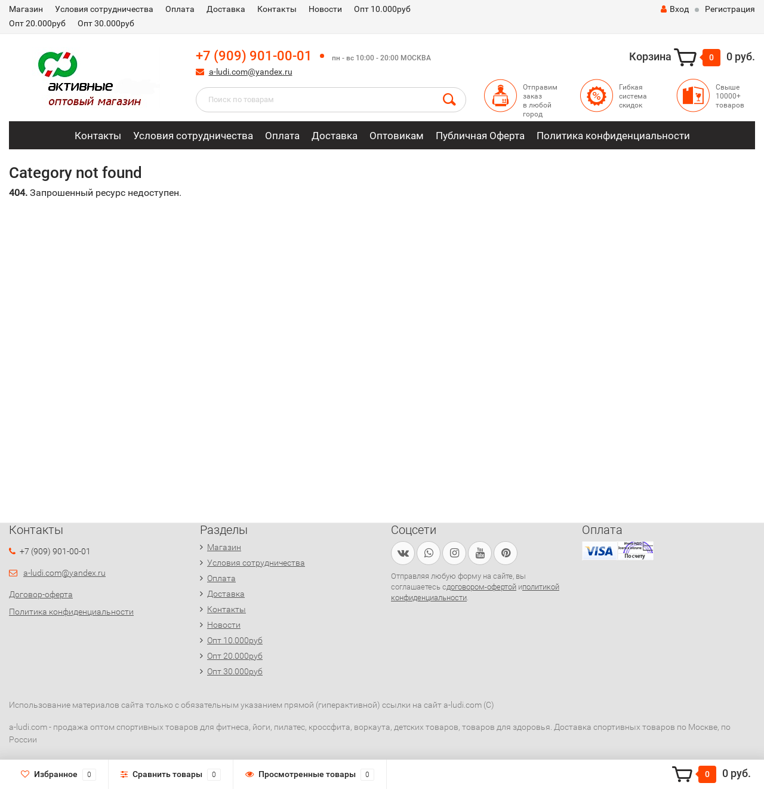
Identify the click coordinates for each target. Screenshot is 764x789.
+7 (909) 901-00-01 (254, 55)
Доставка (226, 9)
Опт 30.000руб (106, 23)
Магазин (26, 9)
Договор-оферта (41, 594)
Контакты (277, 9)
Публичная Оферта (480, 136)
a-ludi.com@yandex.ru (250, 71)
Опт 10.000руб (382, 9)
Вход (675, 9)
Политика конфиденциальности (613, 136)
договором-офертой (481, 586)
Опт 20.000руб (37, 23)
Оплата (180, 9)
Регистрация (730, 9)
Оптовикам (396, 136)
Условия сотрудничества (104, 9)
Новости (325, 9)
